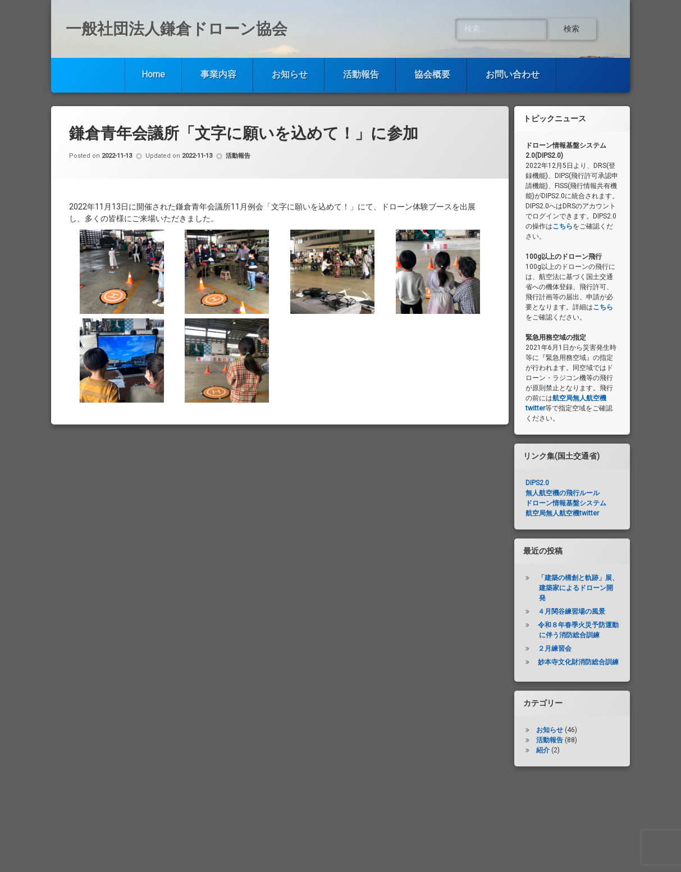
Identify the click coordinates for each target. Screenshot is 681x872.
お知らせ (290, 74)
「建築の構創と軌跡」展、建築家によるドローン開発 (578, 588)
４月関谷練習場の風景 (571, 611)
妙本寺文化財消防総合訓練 (578, 662)
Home (153, 74)
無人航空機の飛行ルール (562, 493)
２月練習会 (555, 648)
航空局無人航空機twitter (562, 513)
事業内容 (218, 74)
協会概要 (432, 74)
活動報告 (361, 74)
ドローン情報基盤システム (565, 503)
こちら (562, 226)
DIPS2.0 (537, 483)
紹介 (543, 750)
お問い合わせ (513, 74)
